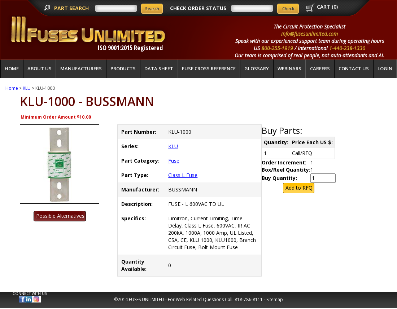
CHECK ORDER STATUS (198, 8)
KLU (27, 88)
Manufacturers (81, 68)
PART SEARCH (72, 8)
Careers (320, 68)
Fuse (173, 160)
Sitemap (274, 299)
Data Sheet (158, 68)
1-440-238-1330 (347, 48)
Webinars (289, 68)
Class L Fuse (182, 175)
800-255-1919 (277, 48)
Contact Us (354, 68)
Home (12, 68)
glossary (256, 68)
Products (123, 68)
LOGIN (385, 68)
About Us (39, 68)
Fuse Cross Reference (209, 68)
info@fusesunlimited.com (309, 33)
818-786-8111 (249, 299)
